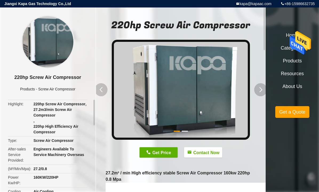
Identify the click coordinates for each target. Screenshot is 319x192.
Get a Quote (292, 112)
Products (27, 89)
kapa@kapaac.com (256, 4)
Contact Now (206, 152)
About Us (292, 86)
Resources (292, 73)
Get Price (161, 152)
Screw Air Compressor (56, 89)
